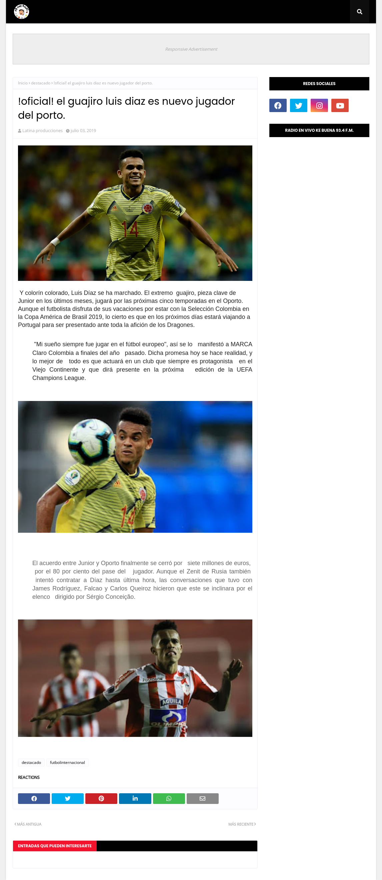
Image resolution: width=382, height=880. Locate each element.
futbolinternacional (67, 762)
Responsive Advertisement (191, 49)
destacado (40, 83)
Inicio (23, 83)
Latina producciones (42, 130)
